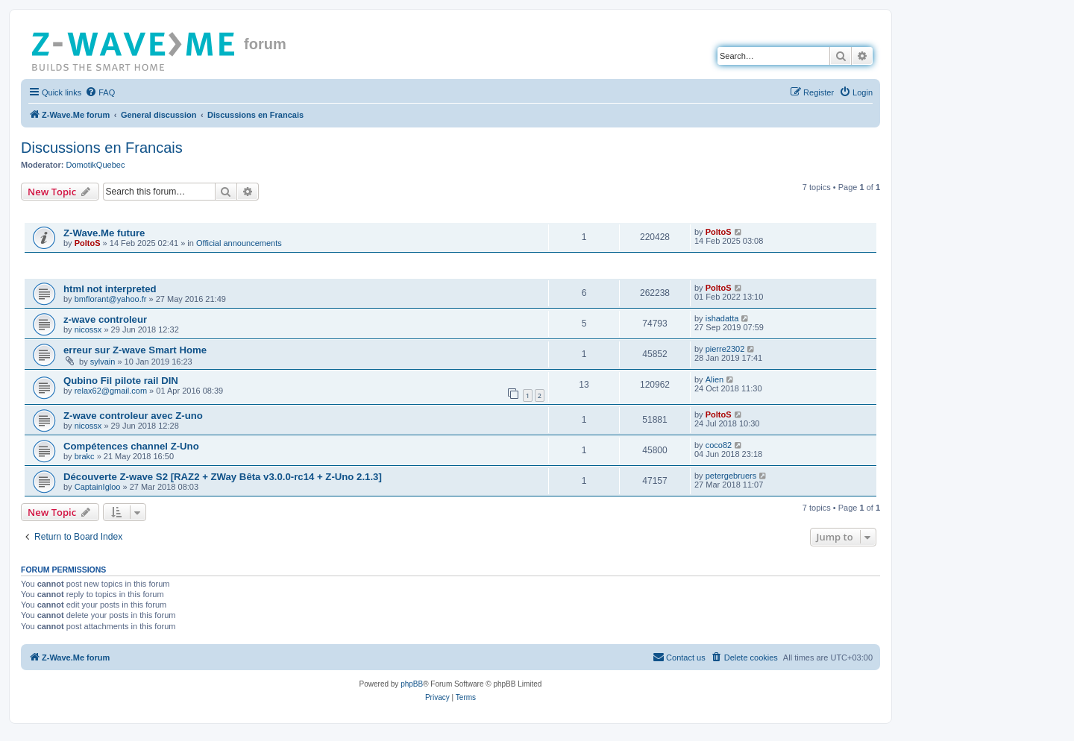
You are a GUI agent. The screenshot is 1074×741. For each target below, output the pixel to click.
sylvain (103, 361)
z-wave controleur (105, 319)
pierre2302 (725, 348)
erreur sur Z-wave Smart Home (135, 350)
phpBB (412, 684)
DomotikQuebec (95, 164)
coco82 (719, 445)
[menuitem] (100, 92)
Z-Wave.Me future (104, 233)
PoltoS (88, 243)
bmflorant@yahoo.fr (111, 298)
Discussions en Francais (102, 147)
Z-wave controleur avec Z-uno (133, 415)
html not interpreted (110, 288)
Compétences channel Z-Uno (131, 446)
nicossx (88, 329)
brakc (85, 456)
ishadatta (722, 318)
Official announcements (239, 243)
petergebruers (731, 475)
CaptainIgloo (98, 486)
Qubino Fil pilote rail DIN (120, 380)
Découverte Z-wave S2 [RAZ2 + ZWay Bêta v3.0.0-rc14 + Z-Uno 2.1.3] (222, 476)
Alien (714, 379)
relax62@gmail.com (111, 390)
